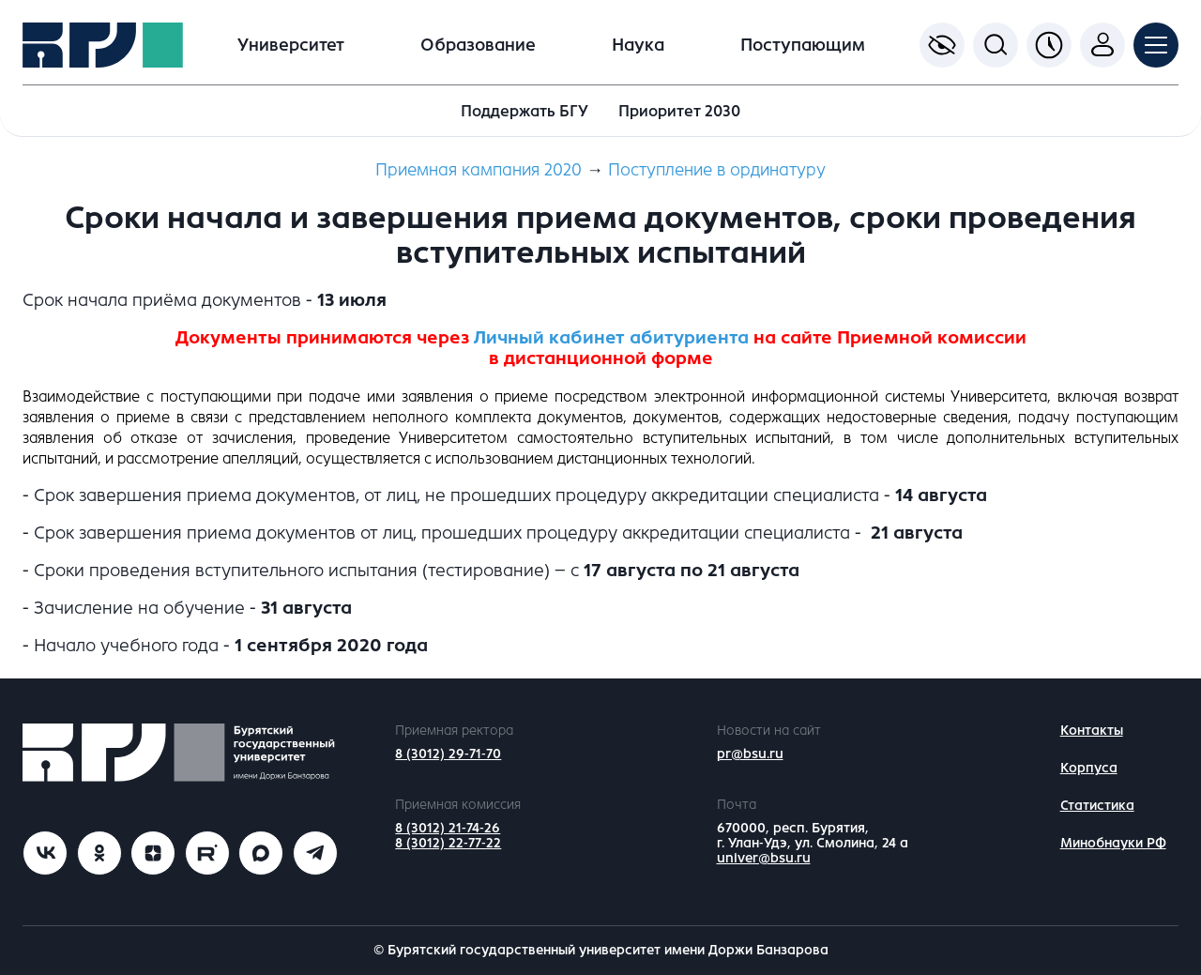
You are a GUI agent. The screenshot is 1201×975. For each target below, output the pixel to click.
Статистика (1097, 806)
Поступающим (802, 45)
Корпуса (1088, 768)
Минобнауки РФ (1113, 843)
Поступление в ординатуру (717, 169)
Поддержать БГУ (524, 111)
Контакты (1091, 731)
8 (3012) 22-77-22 (448, 843)
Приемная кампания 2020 (478, 169)
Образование (478, 45)
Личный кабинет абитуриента (611, 337)
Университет (290, 45)
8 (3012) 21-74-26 (447, 828)
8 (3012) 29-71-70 (448, 754)
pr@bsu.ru (750, 754)
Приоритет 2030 (679, 111)
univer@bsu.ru (764, 858)
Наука (638, 45)
